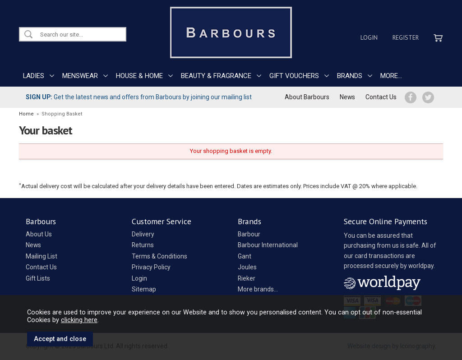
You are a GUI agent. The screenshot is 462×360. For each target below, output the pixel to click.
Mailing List (41, 256)
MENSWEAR (80, 76)
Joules (247, 267)
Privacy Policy (151, 267)
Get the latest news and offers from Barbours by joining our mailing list (139, 97)
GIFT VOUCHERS (294, 76)
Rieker (246, 278)
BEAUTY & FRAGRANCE (216, 76)
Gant (244, 256)
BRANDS (349, 76)
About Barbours (307, 97)
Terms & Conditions (159, 256)
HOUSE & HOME (139, 76)
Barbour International (268, 245)
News (347, 97)
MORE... (391, 76)
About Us (39, 234)
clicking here (79, 319)
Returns (143, 245)
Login (369, 37)
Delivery (143, 234)
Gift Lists (38, 278)
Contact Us (381, 97)
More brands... (258, 289)
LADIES (33, 76)
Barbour (249, 234)
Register (406, 37)
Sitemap (144, 289)
